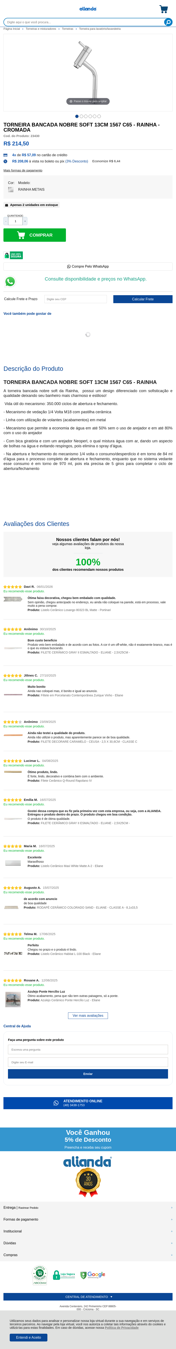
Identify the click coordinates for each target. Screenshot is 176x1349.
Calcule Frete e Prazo (20, 299)
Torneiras (68, 28)
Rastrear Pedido (28, 1207)
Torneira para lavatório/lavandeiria (100, 28)
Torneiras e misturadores (41, 28)
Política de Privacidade (122, 1327)
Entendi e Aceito (28, 1337)
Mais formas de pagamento (22, 170)
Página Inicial (12, 28)
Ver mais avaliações (88, 1015)
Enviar (88, 1074)
